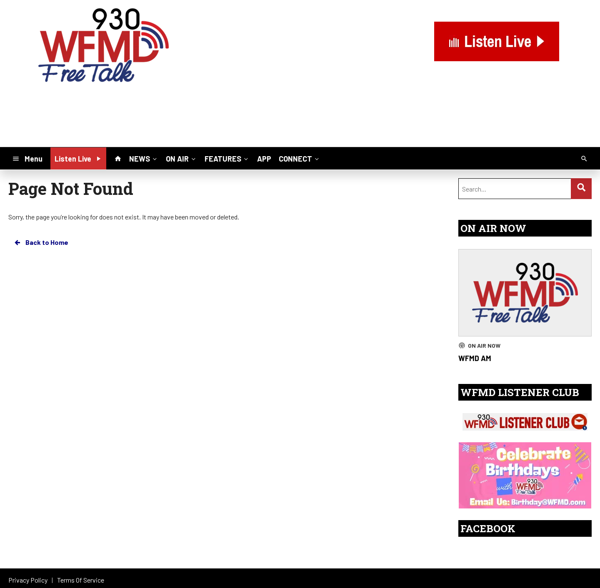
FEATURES (227, 158)
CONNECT (299, 158)
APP (264, 158)
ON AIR (181, 158)
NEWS (143, 158)
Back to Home (40, 242)
